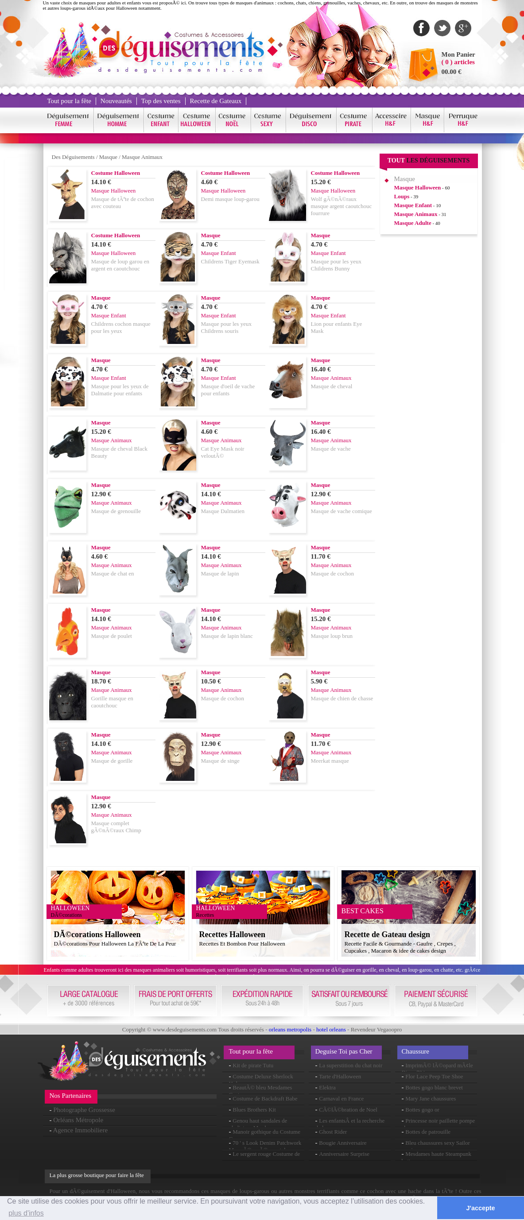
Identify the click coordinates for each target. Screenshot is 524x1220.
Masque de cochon (332, 573)
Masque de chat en (112, 573)
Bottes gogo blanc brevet (434, 1087)
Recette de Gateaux (216, 100)
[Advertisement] (428, 376)
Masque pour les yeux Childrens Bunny (336, 265)
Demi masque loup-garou (230, 199)
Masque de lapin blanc (227, 636)
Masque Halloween (417, 187)
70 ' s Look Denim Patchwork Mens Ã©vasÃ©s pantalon (265, 1146)
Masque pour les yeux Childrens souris (226, 327)
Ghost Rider (333, 1131)
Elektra (327, 1087)
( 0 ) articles (458, 62)
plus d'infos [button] (26, 1213)
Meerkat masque (330, 760)
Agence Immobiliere (80, 1130)
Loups (402, 196)
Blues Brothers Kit (254, 1109)
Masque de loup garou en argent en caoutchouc (120, 265)
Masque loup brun (332, 636)
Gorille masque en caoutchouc (112, 702)
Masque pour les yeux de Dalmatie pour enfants (120, 390)
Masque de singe (220, 760)
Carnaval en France (341, 1098)
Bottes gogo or (422, 1109)
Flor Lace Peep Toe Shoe (434, 1076)
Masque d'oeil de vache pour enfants (228, 390)
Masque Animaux (142, 157)
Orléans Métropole (78, 1119)
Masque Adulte (412, 223)
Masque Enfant (413, 205)
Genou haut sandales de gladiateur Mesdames (258, 1124)
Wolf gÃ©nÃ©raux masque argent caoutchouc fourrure (341, 206)
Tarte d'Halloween (340, 1076)
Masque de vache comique (341, 511)
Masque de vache (331, 448)
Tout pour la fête (69, 100)
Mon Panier (458, 54)
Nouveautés (116, 100)
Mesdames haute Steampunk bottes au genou (437, 1157)
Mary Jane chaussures (430, 1098)
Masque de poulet (111, 636)
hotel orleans (331, 1029)
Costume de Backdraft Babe (265, 1098)
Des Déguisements (73, 157)
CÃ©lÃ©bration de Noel (348, 1109)
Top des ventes (161, 100)
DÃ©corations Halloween (97, 934)
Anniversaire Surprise (344, 1154)
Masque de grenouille (116, 511)
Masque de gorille (112, 760)
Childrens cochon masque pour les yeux (121, 327)
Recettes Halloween (232, 934)
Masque (108, 157)
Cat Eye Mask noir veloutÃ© (223, 452)
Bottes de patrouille (427, 1131)
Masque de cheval (332, 386)
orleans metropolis (290, 1029)
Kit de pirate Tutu (253, 1065)
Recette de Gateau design (387, 934)
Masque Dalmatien (223, 511)
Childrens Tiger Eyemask (230, 261)
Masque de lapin (220, 573)
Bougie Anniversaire (342, 1142)
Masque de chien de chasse (342, 698)
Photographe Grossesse (84, 1109)
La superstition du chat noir (350, 1065)
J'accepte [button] (480, 1208)
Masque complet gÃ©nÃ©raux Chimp (116, 827)
